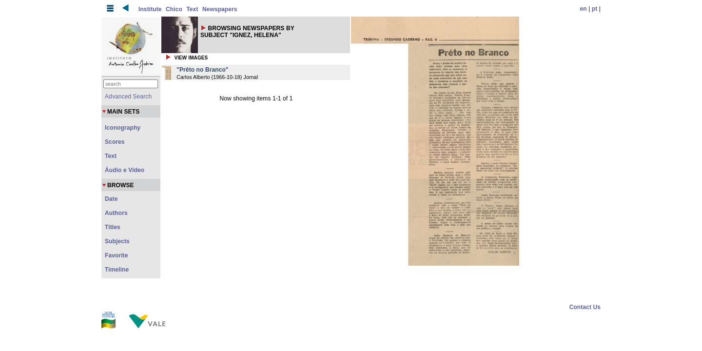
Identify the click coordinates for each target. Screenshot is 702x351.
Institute (150, 9)
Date (111, 198)
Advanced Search (128, 96)
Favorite (116, 255)
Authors (116, 213)
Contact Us (585, 307)
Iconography (122, 127)
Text (192, 9)
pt (595, 8)
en (583, 8)
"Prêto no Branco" (202, 69)
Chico (174, 9)
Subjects (117, 241)
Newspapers (219, 9)
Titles (112, 227)
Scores (115, 141)
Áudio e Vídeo (124, 170)
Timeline (117, 269)
